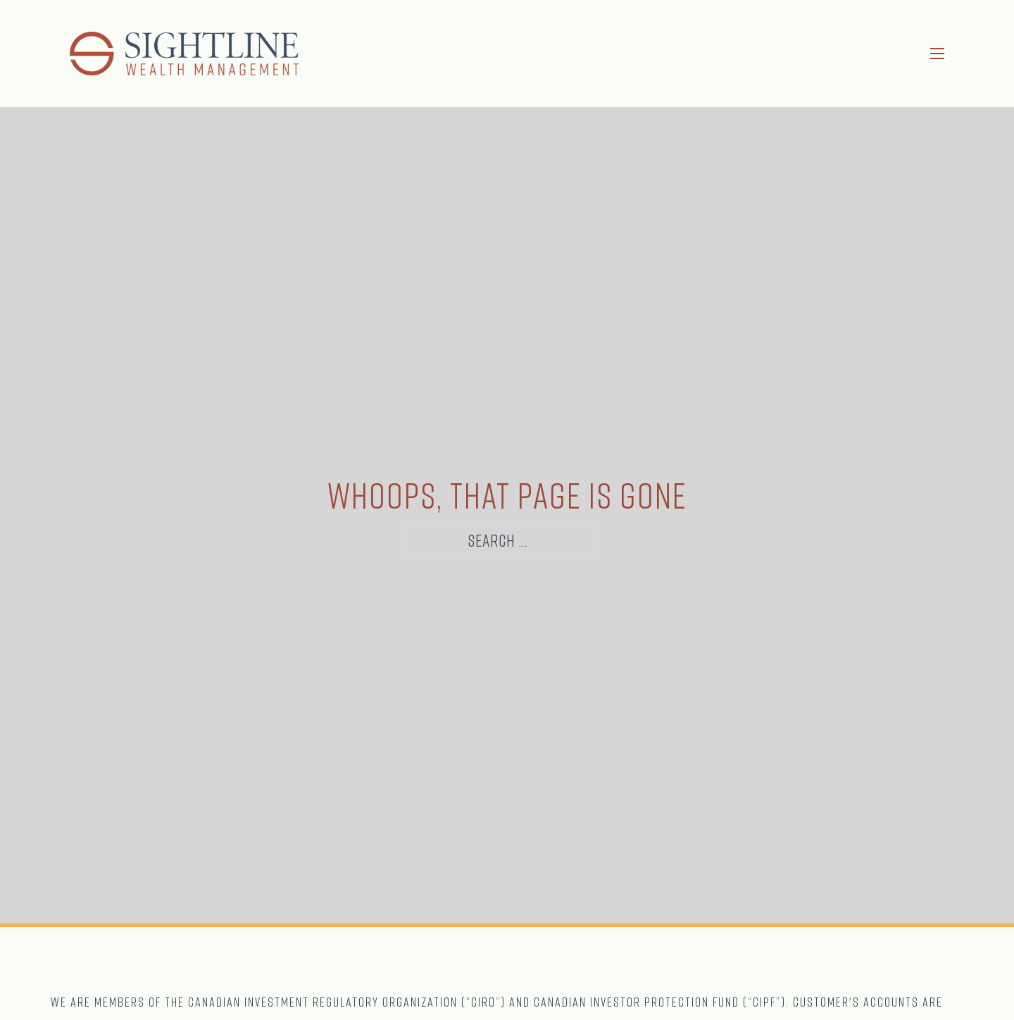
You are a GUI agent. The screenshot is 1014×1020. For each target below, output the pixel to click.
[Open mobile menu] (937, 53)
